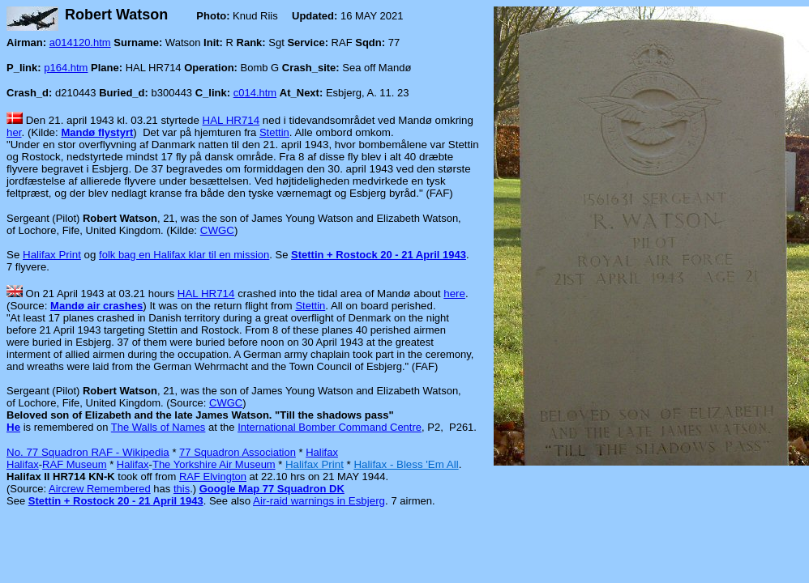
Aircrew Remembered (100, 489)
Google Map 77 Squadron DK (272, 489)
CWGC (217, 230)
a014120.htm (80, 42)
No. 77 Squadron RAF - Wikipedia (87, 452)
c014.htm (254, 93)
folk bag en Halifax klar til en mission (184, 255)
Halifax (322, 452)
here (454, 293)
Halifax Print (52, 255)
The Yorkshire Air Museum (214, 464)
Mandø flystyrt (97, 132)
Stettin (274, 132)
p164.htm (66, 68)
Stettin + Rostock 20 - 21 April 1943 (378, 255)
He (13, 427)
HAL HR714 (231, 120)
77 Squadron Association (237, 452)
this (181, 489)
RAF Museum (74, 464)
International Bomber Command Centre (330, 427)
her (14, 132)
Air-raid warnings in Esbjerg (319, 501)
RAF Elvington (212, 476)
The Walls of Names (158, 427)
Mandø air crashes (96, 306)
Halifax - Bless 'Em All (405, 464)
